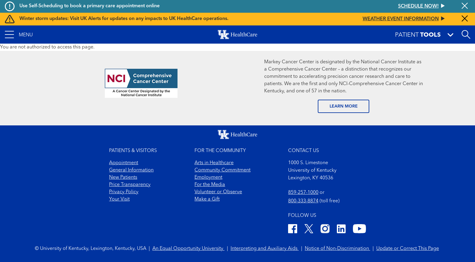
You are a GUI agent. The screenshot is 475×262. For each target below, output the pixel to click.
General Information (131, 170)
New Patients (123, 177)
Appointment (123, 163)
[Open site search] (466, 34)
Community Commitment (222, 170)
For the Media (209, 184)
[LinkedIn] (341, 229)
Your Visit (119, 199)
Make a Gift (207, 199)
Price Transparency (130, 184)
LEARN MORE (344, 106)
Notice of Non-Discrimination (337, 248)
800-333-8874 (303, 201)
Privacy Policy (123, 192)
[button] (19, 34)
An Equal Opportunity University (188, 248)
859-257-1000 (303, 192)
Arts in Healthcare (214, 163)
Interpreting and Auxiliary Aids (265, 248)
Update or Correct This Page (407, 248)
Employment (208, 177)
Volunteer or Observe (218, 192)
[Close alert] (464, 6)
